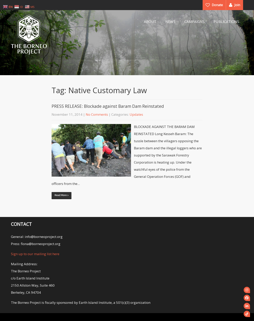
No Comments (97, 114)
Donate (217, 5)
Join (237, 5)
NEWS (170, 21)
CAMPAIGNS (194, 21)
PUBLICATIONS (226, 21)
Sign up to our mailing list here (35, 254)
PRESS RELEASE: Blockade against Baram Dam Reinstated (108, 106)
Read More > (61, 195)
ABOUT (150, 21)
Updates (136, 114)
